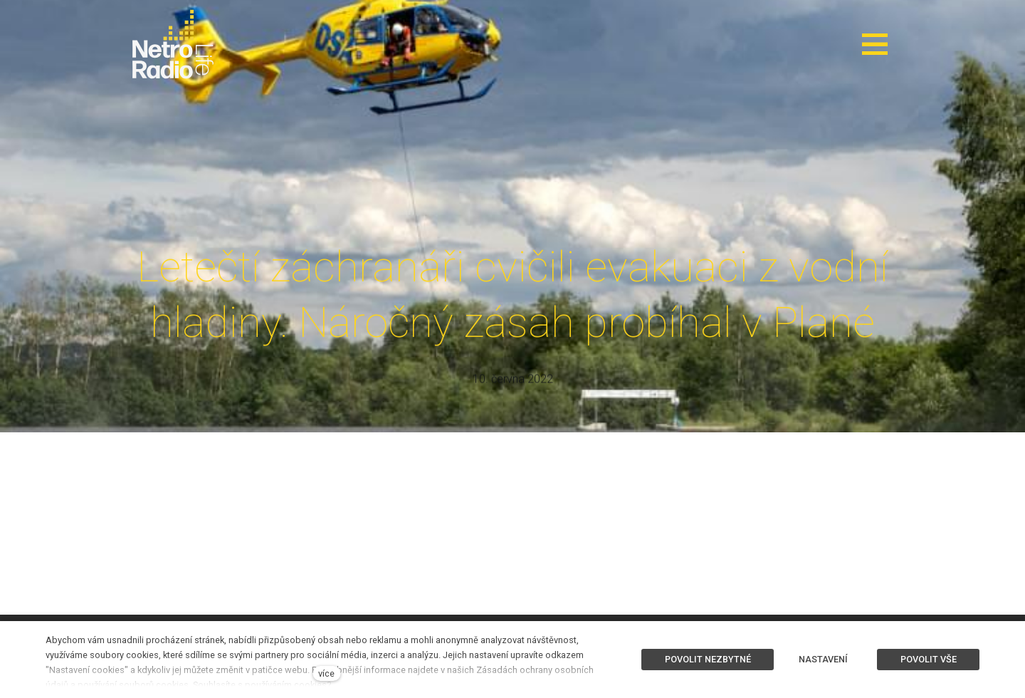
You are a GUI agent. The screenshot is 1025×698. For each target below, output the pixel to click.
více (326, 673)
